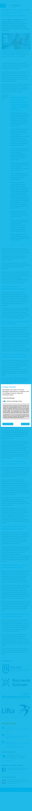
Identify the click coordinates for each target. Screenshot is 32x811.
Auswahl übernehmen (8, 424)
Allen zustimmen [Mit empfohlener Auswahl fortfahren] (25, 424)
